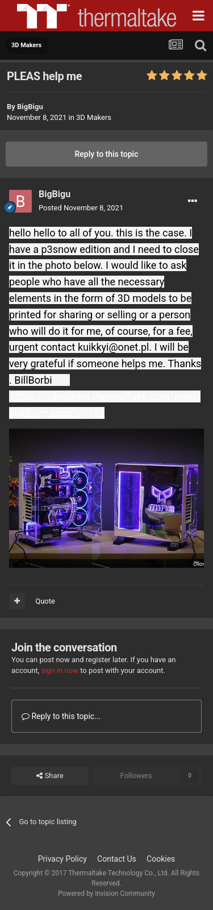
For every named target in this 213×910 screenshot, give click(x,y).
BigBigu (30, 106)
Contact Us (116, 858)
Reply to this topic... (61, 716)
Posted (81, 207)
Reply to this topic (107, 154)
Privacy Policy (62, 858)
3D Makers (93, 117)
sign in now (59, 670)
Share (49, 775)
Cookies (161, 858)
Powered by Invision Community (106, 893)
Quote (45, 601)
